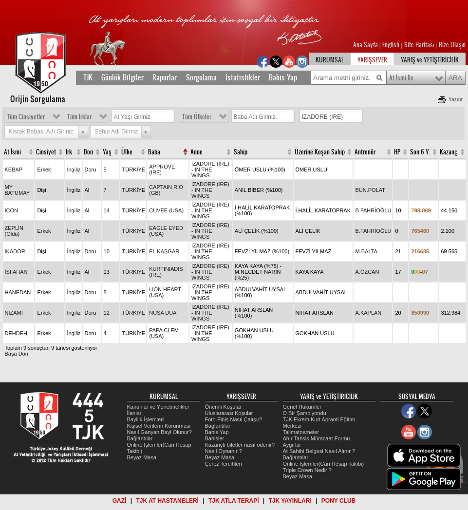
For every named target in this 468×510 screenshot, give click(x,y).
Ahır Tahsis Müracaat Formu (316, 438)
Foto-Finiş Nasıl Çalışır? (233, 419)
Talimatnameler (301, 432)
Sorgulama (201, 77)
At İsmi (12, 152)
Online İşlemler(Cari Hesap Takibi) (323, 464)
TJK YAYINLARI (290, 500)
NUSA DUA (162, 313)
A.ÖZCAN (367, 272)
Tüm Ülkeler (196, 117)
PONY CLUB (338, 500)
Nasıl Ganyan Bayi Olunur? (159, 432)
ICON (12, 210)
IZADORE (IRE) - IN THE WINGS (210, 169)
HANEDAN (18, 292)
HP (397, 152)
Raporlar (164, 77)
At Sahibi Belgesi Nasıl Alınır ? (319, 451)
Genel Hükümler (302, 407)
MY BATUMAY (17, 190)
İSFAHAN (16, 272)
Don (88, 152)
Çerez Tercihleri (223, 464)
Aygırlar (292, 445)
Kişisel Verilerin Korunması (159, 426)
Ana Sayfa (366, 44)
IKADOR (15, 251)
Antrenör (365, 152)
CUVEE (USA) (166, 210)
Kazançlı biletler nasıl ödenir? (240, 445)
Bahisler (215, 438)
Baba (154, 152)
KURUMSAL (330, 60)
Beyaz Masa (142, 457)
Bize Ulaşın (452, 44)
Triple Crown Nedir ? (307, 470)
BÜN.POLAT (371, 190)
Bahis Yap (283, 77)
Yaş (107, 152)
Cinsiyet (46, 152)
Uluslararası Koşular (229, 413)
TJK (88, 77)
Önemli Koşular (223, 407)
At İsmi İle (401, 78)
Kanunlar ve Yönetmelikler (158, 407)
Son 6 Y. (420, 152)
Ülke (126, 152)
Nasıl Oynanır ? (223, 451)
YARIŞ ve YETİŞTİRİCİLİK (430, 60)
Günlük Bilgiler (122, 77)
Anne (196, 152)
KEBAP (14, 169)
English (390, 44)
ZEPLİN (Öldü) (14, 231)
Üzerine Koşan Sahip (320, 152)
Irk (69, 152)
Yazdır (456, 99)
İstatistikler (242, 77)
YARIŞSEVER (372, 60)
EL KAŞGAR (164, 251)
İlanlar (134, 413)
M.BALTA (366, 251)
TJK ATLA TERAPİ (233, 500)
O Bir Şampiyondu (304, 413)
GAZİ (119, 500)
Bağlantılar (140, 438)
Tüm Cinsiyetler (26, 117)
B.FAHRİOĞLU (374, 210)
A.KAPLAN (369, 313)
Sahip (240, 152)
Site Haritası (419, 44)
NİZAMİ (14, 313)
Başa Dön (16, 354)
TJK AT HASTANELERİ (167, 500)
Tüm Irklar (79, 117)
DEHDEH (16, 333)
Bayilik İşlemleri (145, 419)
